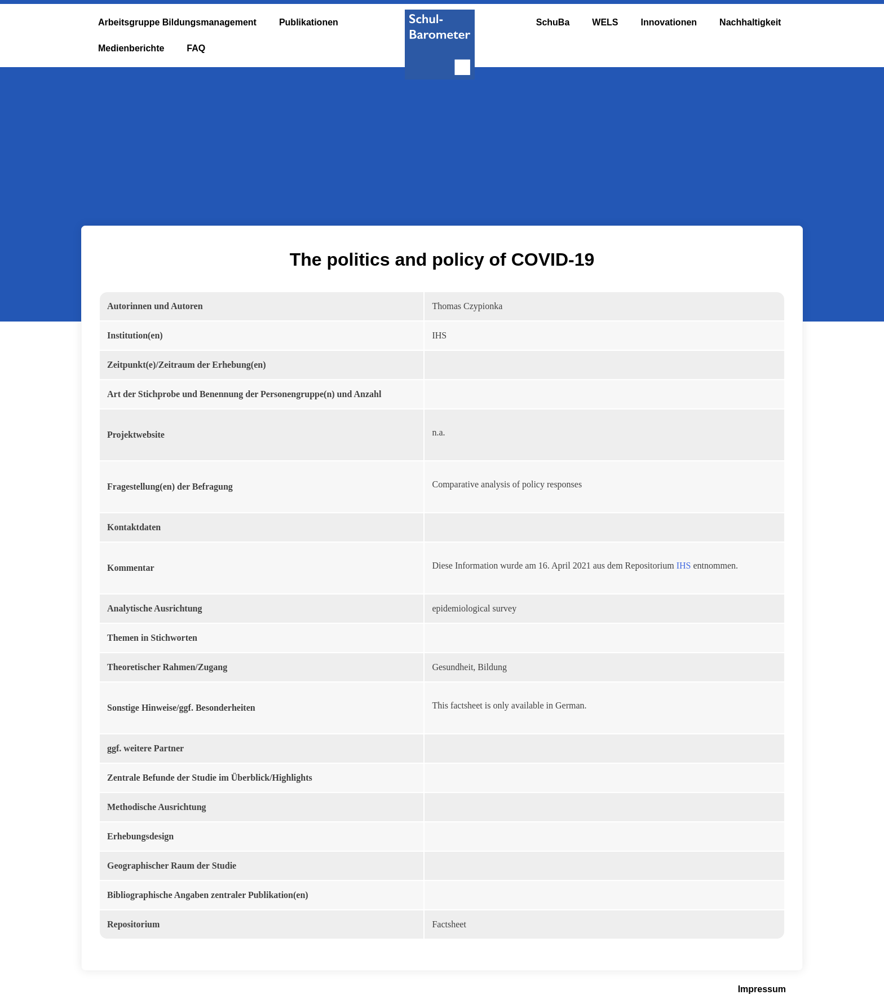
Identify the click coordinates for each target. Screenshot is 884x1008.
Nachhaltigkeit (750, 22)
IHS (684, 565)
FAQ (196, 48)
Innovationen (669, 22)
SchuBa (553, 22)
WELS (605, 22)
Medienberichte (131, 48)
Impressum (762, 989)
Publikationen (308, 22)
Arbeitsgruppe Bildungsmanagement (177, 22)
